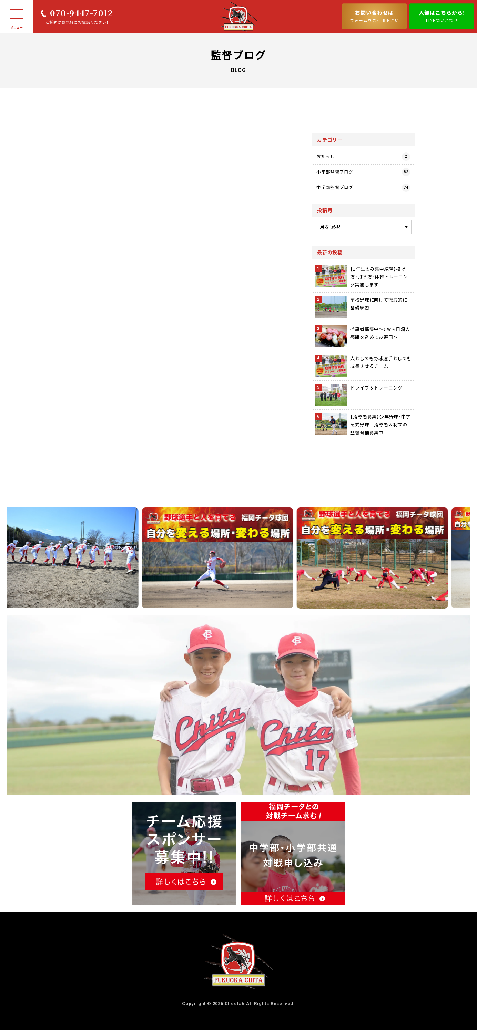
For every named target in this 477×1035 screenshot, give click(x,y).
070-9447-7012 (81, 13)
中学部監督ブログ (363, 193)
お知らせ (363, 157)
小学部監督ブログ (363, 175)
